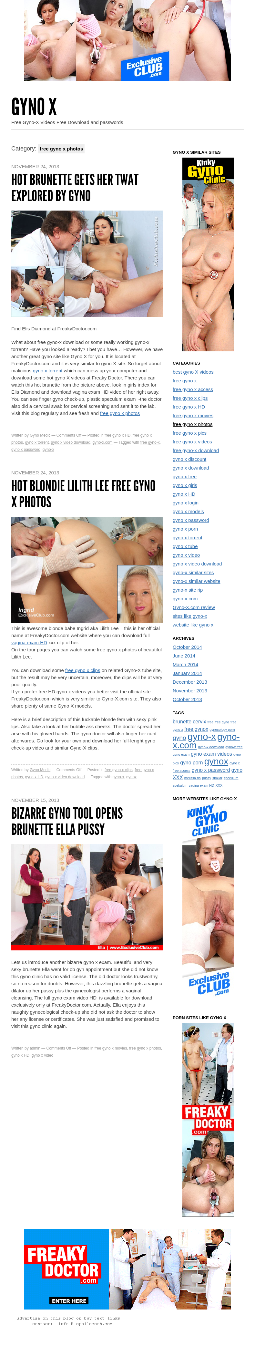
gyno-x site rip (188, 590)
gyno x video (42, 1055)
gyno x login (186, 502)
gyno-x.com (103, 442)
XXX (219, 785)
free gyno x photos (120, 413)
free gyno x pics (190, 433)
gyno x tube (185, 546)
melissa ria (192, 778)
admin (35, 1048)
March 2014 (185, 664)
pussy (206, 778)
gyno (179, 737)
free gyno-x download (196, 450)
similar (217, 778)
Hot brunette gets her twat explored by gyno (74, 188)
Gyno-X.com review (194, 607)
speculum (231, 778)
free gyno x (185, 380)
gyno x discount (189, 459)
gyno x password (25, 449)
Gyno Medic (40, 435)
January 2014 (187, 673)
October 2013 (187, 699)
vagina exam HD (29, 642)
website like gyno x (193, 624)
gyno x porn (185, 529)
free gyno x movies (111, 1048)
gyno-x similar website (196, 581)
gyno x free (185, 476)
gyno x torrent (48, 370)
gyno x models (188, 511)
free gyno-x (150, 442)
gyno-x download (211, 747)
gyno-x (48, 449)
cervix (199, 721)
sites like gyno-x (190, 616)
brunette (182, 721)
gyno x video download (70, 442)
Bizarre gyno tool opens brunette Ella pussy (67, 821)
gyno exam (181, 754)
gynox (131, 777)
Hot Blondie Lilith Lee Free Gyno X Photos (83, 494)
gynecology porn (222, 729)
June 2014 (184, 655)
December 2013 (190, 682)
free (210, 722)
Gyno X (34, 107)
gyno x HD (34, 777)
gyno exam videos (211, 754)
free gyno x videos (192, 441)
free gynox (196, 729)
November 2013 (190, 690)
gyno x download (191, 468)
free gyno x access (193, 389)
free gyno (222, 722)
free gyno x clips (82, 670)
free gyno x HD (117, 435)
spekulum (180, 785)
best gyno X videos (193, 372)
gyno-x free (233, 747)
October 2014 (187, 647)
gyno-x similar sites (193, 572)
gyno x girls (185, 485)
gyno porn (191, 762)
